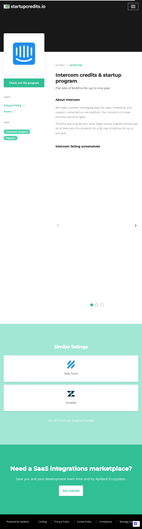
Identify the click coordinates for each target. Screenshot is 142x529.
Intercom (76, 65)
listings (60, 65)
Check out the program (24, 83)
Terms (10, 111)
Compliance (105, 521)
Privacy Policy (14, 105)
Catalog (42, 521)
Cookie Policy (84, 521)
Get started (71, 491)
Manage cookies (128, 521)
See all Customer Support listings (71, 420)
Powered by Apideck (17, 521)
